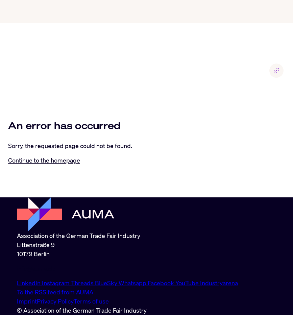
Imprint (27, 301)
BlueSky (107, 283)
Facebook (161, 283)
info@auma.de (36, 268)
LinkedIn (29, 283)
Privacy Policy (55, 301)
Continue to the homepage (44, 160)
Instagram (56, 283)
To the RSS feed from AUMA (55, 292)
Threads (83, 283)
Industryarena (219, 283)
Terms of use (91, 301)
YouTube (187, 283)
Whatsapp (133, 283)
